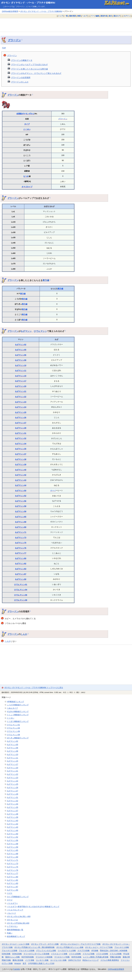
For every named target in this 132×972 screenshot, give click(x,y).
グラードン (14, 40)
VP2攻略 (94, 950)
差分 (110, 16)
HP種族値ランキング (15, 702)
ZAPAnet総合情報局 (10, 11)
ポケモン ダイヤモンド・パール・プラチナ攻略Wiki (28, 2)
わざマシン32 (20, 438)
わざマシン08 (20, 360)
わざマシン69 (20, 527)
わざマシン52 (20, 496)
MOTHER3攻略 (28, 957)
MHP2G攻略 (76, 957)
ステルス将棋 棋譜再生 (109, 960)
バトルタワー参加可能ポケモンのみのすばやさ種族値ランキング (33, 906)
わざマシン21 (20, 391)
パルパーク (11, 913)
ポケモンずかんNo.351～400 (18, 916)
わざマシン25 (20, 412)
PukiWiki (16, 969)
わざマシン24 (20, 407)
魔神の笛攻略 (18, 960)
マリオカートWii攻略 (44, 957)
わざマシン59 (20, 511)
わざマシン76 (20, 548)
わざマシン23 (20, 402)
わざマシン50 (20, 491)
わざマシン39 (20, 464)
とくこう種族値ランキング (18, 715)
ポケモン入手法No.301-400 (18, 923)
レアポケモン (12, 926)
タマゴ (24, 187)
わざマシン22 (20, 397)
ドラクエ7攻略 (88, 954)
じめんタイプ (12, 708)
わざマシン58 (20, 506)
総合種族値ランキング (16, 936)
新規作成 (104, 16)
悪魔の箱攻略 (115, 957)
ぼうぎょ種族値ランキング (18, 738)
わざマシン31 (20, 433)
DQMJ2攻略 (17, 954)
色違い (9, 933)
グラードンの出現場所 (20, 77)
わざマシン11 (20, 371)
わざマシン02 (20, 345)
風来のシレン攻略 (12, 957)
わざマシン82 (20, 563)
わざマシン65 (20, 517)
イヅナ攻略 (29, 960)
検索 (79, 16)
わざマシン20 (20, 386)
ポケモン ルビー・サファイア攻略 (99, 947)
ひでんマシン (40, 331)
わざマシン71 (20, 532)
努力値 (46, 280)
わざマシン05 (20, 350)
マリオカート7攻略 (62, 957)
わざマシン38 (20, 459)
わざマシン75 (20, 543)
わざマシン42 (20, 475)
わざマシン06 (20, 355)
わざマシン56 (20, 501)
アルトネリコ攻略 (121, 947)
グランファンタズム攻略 (46, 950)
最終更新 (72, 16)
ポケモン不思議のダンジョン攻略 (69, 947)
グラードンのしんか (19, 82)
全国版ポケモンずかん (25, 114)
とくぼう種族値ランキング (18, 721)
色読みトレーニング (90, 960)
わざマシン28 (20, 428)
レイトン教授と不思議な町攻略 (95, 957)
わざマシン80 (20, 558)
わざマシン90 (20, 579)
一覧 (66, 16)
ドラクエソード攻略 (59, 954)
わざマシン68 (20, 522)
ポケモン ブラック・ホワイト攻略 (45, 944)
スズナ (9, 893)
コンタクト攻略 (42, 960)
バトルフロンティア (15, 910)
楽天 (24, 963)
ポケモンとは (12, 920)
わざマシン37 (20, 454)
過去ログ (116, 16)
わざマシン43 (20, 480)
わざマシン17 (20, 381)
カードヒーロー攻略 (58, 960)
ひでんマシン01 (20, 584)
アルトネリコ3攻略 (26, 950)
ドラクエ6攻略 (75, 954)
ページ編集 (95, 16)
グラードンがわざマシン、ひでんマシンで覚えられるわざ (36, 73)
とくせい (27, 129)
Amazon (17, 963)
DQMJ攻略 (6, 954)
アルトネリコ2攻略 (9, 950)
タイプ (27, 124)
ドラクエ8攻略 (102, 954)
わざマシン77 (20, 553)
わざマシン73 (20, 537)
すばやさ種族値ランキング (18, 711)
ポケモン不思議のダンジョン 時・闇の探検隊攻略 (34, 947)
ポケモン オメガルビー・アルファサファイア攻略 (80, 944)
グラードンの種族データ (21, 60)
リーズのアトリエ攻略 (67, 950)
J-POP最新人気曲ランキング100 (41, 963)
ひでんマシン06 (20, 595)
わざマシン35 (20, 449)
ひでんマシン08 (20, 600)
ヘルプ (84, 16)
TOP (4, 48)
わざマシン (26, 331)
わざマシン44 (20, 485)
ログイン (127, 16)
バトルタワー (12, 903)
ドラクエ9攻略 (116, 954)
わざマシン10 (20, 365)
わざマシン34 (20, 444)
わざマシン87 (20, 574)
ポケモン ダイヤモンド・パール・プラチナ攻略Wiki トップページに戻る (33, 688)
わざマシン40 (20, 470)
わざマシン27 (20, 423)
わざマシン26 (20, 417)
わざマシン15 (20, 376)
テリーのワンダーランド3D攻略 (36, 954)
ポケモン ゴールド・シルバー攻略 (15, 944)
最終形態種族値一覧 (15, 930)
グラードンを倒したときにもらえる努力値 (29, 69)
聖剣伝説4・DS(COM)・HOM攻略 (113, 950)
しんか (24, 634)
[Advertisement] (66, 25)
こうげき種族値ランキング (18, 705)
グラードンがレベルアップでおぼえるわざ (29, 64)
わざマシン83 (20, 569)
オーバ (53, 490)
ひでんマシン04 (20, 590)
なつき (26, 176)
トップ (60, 16)
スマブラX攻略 (83, 950)
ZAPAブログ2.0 (74, 960)
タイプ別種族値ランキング (18, 897)
